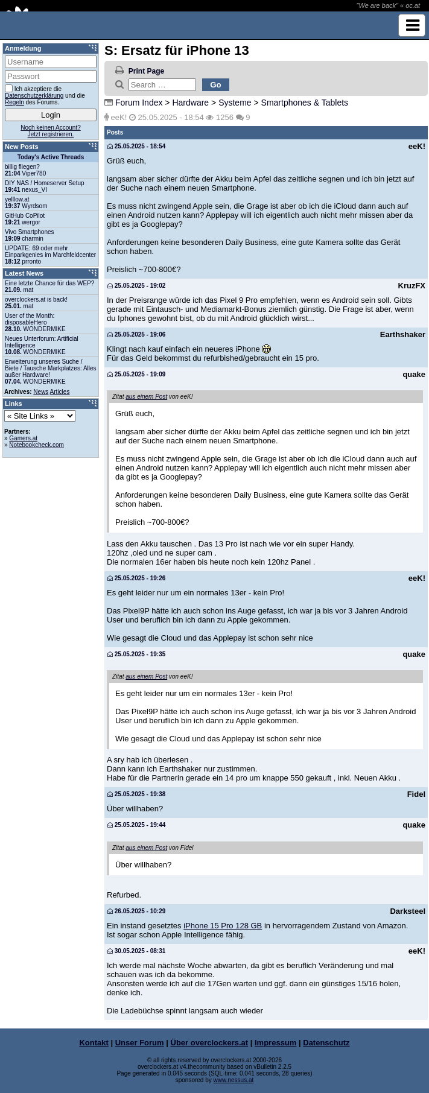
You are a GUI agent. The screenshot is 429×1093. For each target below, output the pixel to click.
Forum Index (139, 102)
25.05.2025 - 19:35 (136, 654)
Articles (60, 391)
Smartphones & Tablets (305, 102)
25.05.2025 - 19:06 (136, 334)
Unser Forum (139, 1042)
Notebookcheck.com (36, 445)
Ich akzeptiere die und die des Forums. (45, 95)
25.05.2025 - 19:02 (136, 285)
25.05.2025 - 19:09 (136, 374)
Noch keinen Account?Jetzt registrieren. (51, 131)
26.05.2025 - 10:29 (136, 911)
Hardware (190, 102)
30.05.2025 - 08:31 (136, 951)
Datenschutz (326, 1042)
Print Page (146, 71)
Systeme (234, 102)
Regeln (14, 102)
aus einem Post (146, 396)
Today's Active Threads (50, 157)
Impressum (275, 1042)
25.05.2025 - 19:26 (136, 578)
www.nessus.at (234, 1080)
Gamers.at (23, 438)
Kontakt (93, 1042)
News (40, 391)
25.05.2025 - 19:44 (136, 825)
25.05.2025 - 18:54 (136, 146)
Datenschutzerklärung (34, 95)
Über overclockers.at (210, 1042)
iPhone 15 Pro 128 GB (222, 925)
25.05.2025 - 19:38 (136, 794)
